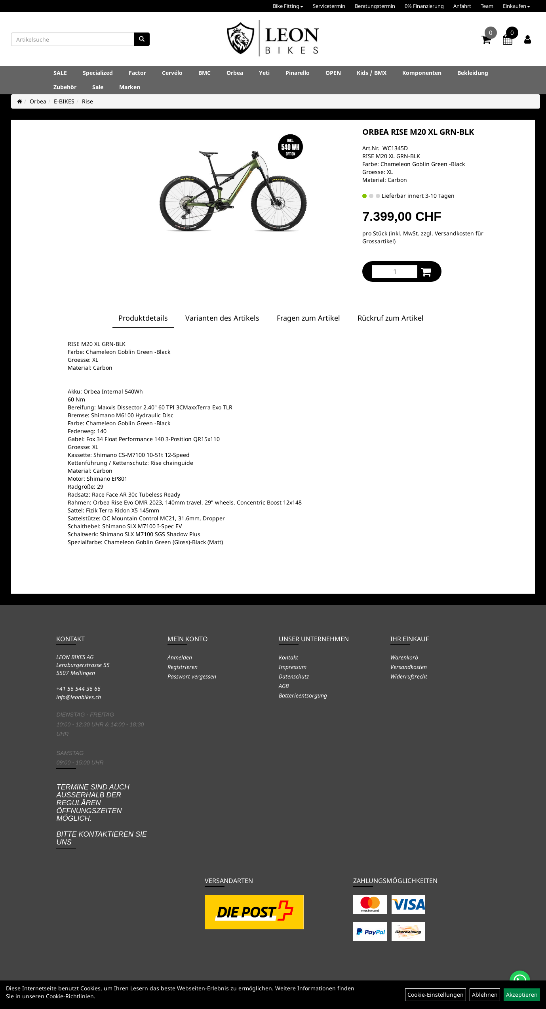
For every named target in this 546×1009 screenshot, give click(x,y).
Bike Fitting (288, 6)
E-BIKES (64, 101)
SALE (60, 72)
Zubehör (64, 87)
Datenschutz (294, 676)
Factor (137, 72)
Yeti (264, 72)
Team (487, 6)
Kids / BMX (371, 72)
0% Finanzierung (424, 6)
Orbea (234, 72)
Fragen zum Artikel (308, 318)
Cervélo (172, 72)
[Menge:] (394, 271)
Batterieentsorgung (303, 695)
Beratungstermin (375, 6)
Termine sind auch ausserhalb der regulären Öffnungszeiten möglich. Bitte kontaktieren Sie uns (101, 814)
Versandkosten (408, 667)
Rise (87, 101)
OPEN (333, 72)
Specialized (98, 72)
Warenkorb (404, 657)
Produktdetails (143, 318)
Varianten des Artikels (222, 318)
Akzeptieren (522, 994)
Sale (97, 87)
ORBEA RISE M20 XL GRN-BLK (418, 131)
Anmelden (179, 657)
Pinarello (297, 72)
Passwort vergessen (191, 676)
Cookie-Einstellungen (435, 994)
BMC (204, 72)
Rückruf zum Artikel (391, 318)
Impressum (292, 667)
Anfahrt (462, 6)
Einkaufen (516, 6)
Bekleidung (472, 72)
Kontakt (288, 657)
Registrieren (182, 667)
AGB (284, 686)
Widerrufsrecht (408, 676)
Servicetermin (329, 6)
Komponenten (421, 72)
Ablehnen (485, 994)
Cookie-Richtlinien (70, 996)
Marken (129, 87)
